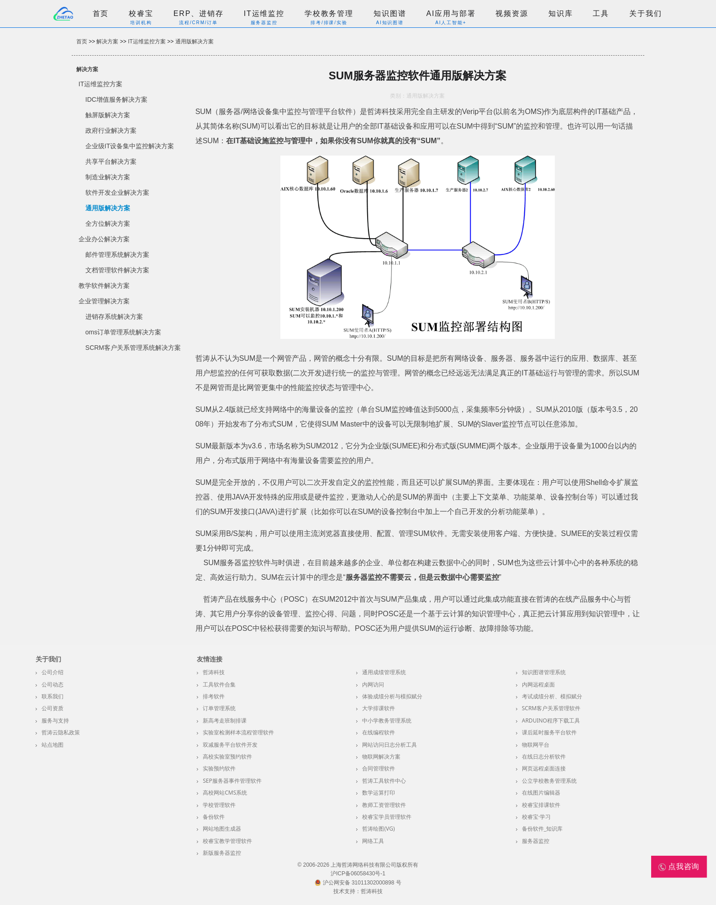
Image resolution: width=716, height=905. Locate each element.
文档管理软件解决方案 (117, 270)
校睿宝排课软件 (541, 805)
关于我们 (645, 13)
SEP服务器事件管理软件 (232, 781)
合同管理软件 (378, 768)
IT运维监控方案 (147, 41)
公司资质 (52, 708)
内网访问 (373, 684)
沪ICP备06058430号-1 (358, 873)
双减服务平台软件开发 (230, 745)
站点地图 (52, 745)
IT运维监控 (264, 13)
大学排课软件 (378, 708)
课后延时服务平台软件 (549, 732)
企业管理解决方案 (104, 301)
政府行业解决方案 (111, 130)
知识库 (560, 13)
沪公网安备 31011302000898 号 (358, 882)
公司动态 (52, 684)
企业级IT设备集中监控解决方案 (129, 146)
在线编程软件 (378, 732)
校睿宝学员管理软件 (386, 817)
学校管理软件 (219, 805)
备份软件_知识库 (542, 828)
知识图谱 (390, 13)
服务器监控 (535, 841)
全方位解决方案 (107, 223)
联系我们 (52, 696)
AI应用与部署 (450, 13)
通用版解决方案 (194, 41)
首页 (101, 13)
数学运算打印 (378, 792)
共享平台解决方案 (111, 161)
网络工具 (373, 841)
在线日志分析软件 (544, 756)
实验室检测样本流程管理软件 (238, 732)
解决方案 (107, 41)
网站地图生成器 (222, 828)
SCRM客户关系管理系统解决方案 (133, 347)
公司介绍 (52, 672)
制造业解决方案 (107, 177)
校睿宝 (141, 13)
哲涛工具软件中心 (384, 781)
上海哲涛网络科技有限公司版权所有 (374, 865)
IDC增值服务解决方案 (116, 99)
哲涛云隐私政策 (61, 732)
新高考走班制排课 (225, 720)
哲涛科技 (214, 672)
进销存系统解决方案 (114, 316)
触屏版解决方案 (107, 115)
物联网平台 (535, 745)
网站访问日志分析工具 (389, 745)
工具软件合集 (219, 684)
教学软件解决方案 (104, 285)
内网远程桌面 (538, 684)
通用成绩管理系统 (384, 672)
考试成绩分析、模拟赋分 (552, 696)
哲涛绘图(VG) (378, 828)
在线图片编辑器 (541, 792)
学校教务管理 (329, 13)
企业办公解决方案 (104, 239)
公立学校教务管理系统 (549, 781)
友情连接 (209, 659)
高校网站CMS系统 (225, 792)
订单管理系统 (219, 708)
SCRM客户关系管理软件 (551, 708)
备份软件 (214, 817)
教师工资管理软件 (384, 805)
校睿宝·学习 (536, 817)
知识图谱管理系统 (544, 672)
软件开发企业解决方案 (117, 192)
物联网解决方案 (381, 756)
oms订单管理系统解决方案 (123, 332)
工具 (601, 13)
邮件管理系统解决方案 (117, 254)
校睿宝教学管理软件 (227, 841)
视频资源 (511, 13)
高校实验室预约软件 (227, 756)
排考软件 (214, 696)
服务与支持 (55, 720)
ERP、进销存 (199, 13)
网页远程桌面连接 (544, 768)
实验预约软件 (219, 768)
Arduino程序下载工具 (551, 720)
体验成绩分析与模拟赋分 (392, 696)
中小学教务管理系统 (386, 720)
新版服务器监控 (222, 853)
